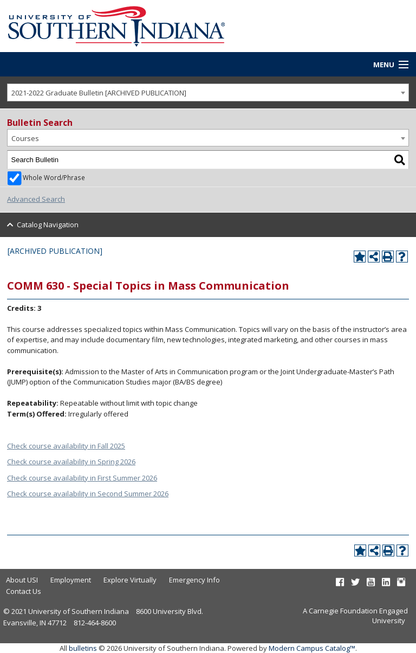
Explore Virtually (130, 580)
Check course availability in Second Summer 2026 (87, 493)
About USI (22, 580)
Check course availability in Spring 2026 (71, 461)
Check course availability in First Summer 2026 (82, 478)
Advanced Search (36, 199)
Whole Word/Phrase (54, 177)
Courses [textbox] (25, 138)
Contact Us (23, 591)
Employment (70, 580)
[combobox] (208, 92)
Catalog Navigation (48, 224)
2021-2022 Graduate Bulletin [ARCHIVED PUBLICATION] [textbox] (98, 93)
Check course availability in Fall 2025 (66, 446)
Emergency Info (194, 580)
